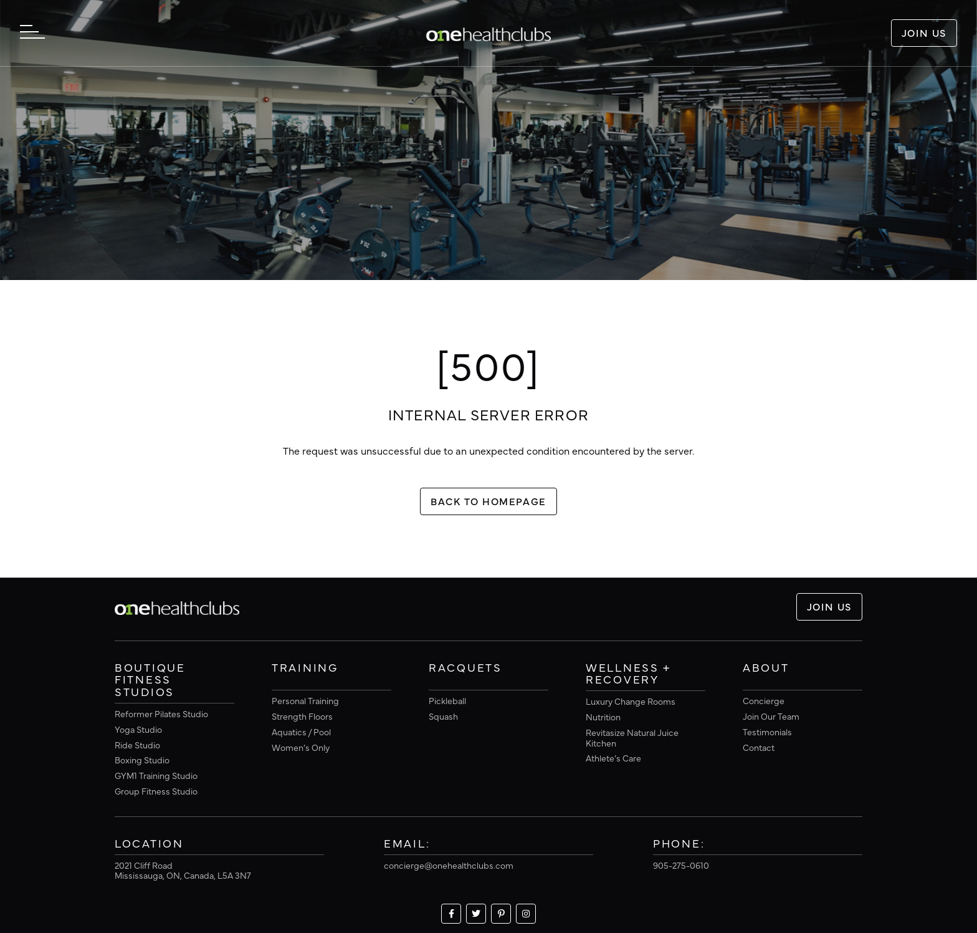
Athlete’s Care (613, 758)
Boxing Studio (142, 759)
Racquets (465, 668)
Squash (443, 716)
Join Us (924, 32)
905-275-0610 (681, 865)
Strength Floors (302, 716)
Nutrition (603, 716)
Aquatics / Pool (301, 731)
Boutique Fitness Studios (150, 680)
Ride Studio (137, 744)
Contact (758, 747)
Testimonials (767, 731)
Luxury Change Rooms (630, 701)
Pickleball (447, 700)
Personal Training (305, 700)
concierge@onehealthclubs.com (448, 865)
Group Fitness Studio (156, 791)
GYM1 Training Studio (156, 775)
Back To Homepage (488, 501)
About (766, 668)
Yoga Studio (138, 729)
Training (305, 668)
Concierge (763, 700)
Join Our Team (771, 716)
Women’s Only (301, 747)
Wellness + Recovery (628, 674)
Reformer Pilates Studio (161, 713)
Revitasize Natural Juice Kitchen (632, 737)
